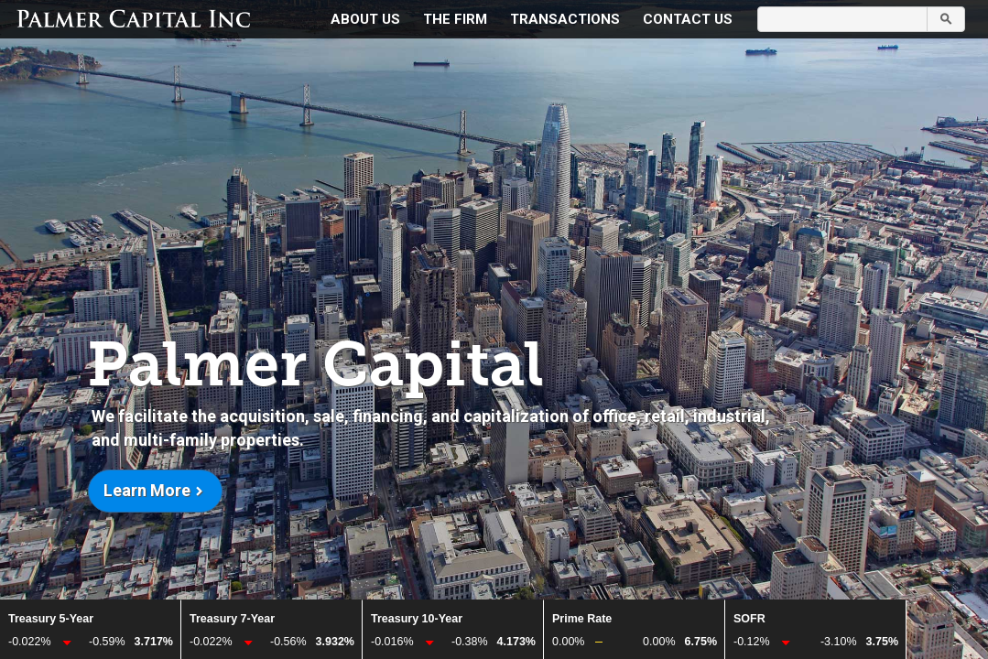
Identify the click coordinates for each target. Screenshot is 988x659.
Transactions (565, 19)
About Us (365, 19)
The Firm (455, 19)
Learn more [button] (146, 490)
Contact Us (688, 19)
